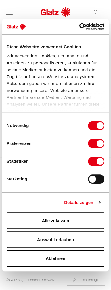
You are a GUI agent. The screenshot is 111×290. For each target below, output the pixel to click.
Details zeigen (78, 202)
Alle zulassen (55, 220)
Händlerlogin (86, 280)
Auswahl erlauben (55, 239)
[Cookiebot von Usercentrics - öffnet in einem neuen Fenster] (79, 26)
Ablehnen (55, 258)
